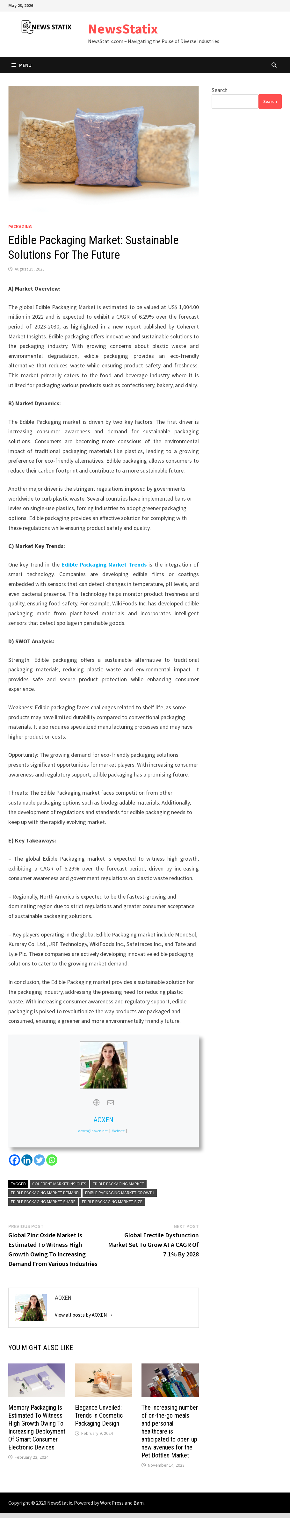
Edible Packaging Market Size (112, 1201)
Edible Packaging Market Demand (45, 1193)
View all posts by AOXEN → (84, 1315)
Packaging (20, 226)
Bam (139, 1503)
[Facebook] (14, 1160)
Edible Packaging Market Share (43, 1201)
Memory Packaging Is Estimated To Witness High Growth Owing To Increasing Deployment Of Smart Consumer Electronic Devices (36, 1427)
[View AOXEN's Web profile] (96, 1102)
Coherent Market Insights (59, 1184)
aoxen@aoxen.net (93, 1130)
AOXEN (103, 1120)
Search (220, 90)
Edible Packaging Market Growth (119, 1193)
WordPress (112, 1503)
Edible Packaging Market (118, 1184)
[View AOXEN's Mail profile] (110, 1102)
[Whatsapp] (51, 1160)
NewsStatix (123, 28)
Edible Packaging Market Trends (104, 564)
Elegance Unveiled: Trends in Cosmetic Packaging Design (99, 1415)
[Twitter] (39, 1160)
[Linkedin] (27, 1160)
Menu (21, 65)
